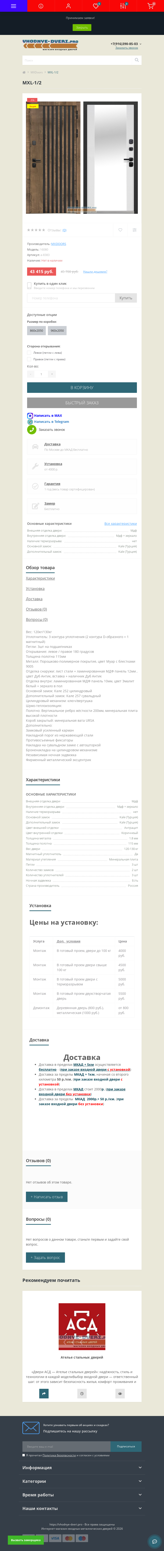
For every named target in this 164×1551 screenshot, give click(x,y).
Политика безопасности (59, 1455)
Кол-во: (33, 366)
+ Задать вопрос (45, 1257)
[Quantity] (41, 374)
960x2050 (57, 330)
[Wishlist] (120, 230)
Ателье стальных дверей (82, 1357)
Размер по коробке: (42, 321)
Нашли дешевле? (95, 272)
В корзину (82, 387)
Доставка (52, 444)
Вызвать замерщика (25, 1540)
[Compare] (134, 230)
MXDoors (37, 72)
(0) (64, 230)
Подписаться (126, 1446)
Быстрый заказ (82, 403)
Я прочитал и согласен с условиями (68, 1455)
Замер (49, 503)
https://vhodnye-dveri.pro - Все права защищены (82, 1524)
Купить (126, 297)
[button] (68, 6)
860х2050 (36, 330)
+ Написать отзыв (47, 1196)
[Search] (137, 60)
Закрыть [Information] (82, 27)
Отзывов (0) (36, 609)
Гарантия (52, 483)
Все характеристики (120, 523)
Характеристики (40, 578)
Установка (53, 464)
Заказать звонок (126, 48)
